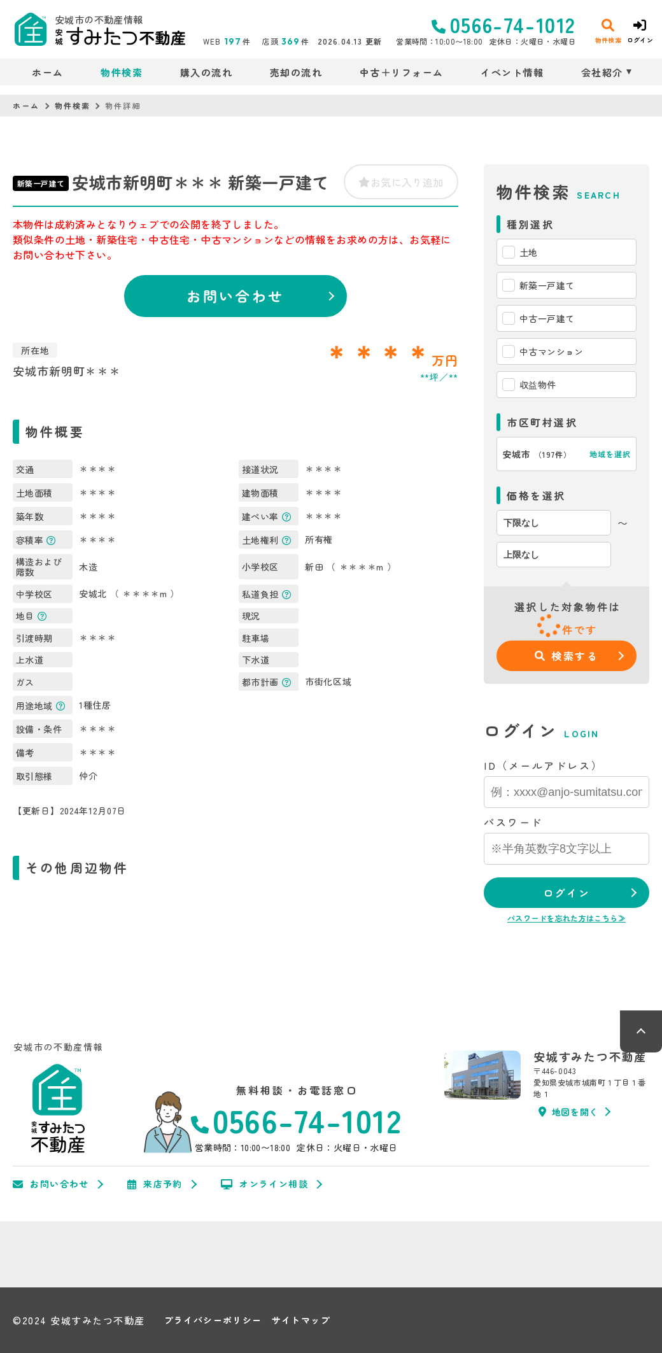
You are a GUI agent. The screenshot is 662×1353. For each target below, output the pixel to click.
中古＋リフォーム (402, 72)
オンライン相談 (264, 1184)
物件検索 (122, 72)
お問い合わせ (235, 295)
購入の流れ (206, 72)
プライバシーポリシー (213, 1320)
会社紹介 (602, 72)
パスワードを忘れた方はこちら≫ (566, 917)
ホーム (48, 72)
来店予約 (155, 1184)
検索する (567, 655)
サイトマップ (301, 1320)
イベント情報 (512, 72)
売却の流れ (296, 72)
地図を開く (568, 1111)
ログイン (566, 892)
